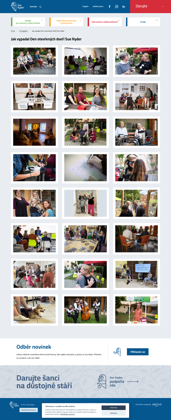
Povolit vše (113, 408)
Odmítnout (113, 413)
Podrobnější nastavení (67, 414)
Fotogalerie (23, 31)
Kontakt (33, 6)
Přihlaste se (137, 351)
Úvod (13, 31)
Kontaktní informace (28, 410)
